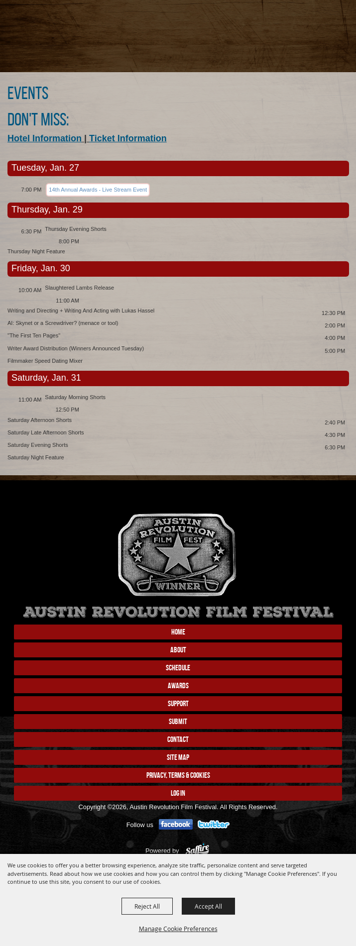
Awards (178, 685)
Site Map (178, 757)
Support (178, 703)
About (178, 649)
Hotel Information (44, 138)
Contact (178, 739)
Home (178, 632)
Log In (178, 793)
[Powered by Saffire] (197, 850)
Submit (178, 721)
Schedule (178, 667)
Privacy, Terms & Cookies (178, 775)
